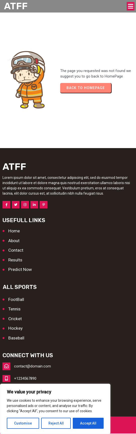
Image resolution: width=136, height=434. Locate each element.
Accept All (88, 423)
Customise (23, 423)
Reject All (56, 423)
